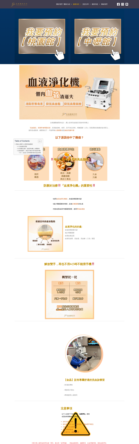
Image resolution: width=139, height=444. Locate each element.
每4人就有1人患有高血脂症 (24, 144)
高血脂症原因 (23, 146)
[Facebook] (118, 4)
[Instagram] (122, 4)
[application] (71, 4)
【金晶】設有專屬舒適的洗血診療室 (31, 152)
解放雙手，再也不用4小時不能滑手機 (29, 150)
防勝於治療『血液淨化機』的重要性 (29, 148)
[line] (126, 4)
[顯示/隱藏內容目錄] (39, 141)
